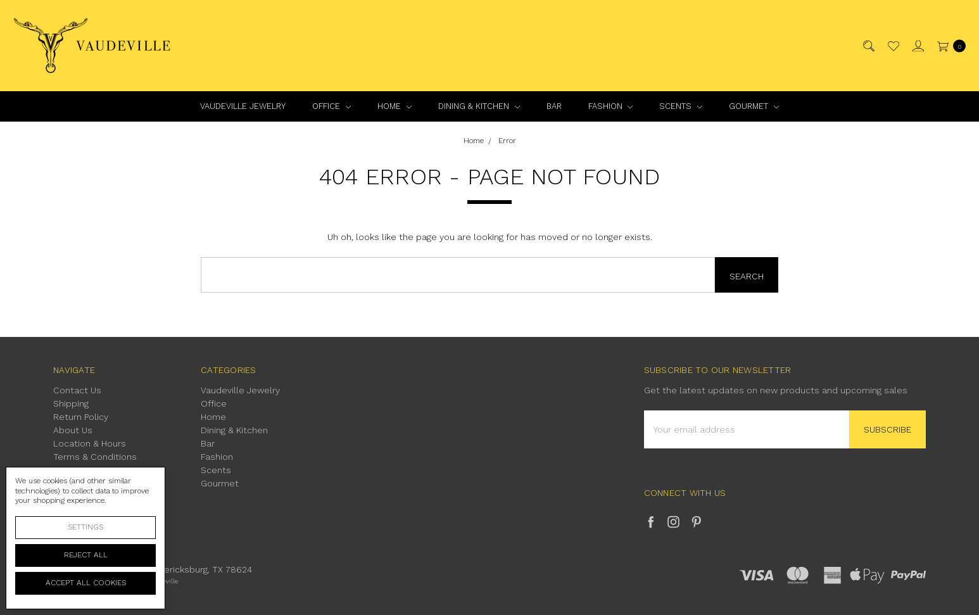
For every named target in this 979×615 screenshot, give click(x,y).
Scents (680, 106)
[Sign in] (917, 45)
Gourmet (754, 106)
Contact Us (77, 390)
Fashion (610, 106)
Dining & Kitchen (479, 106)
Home (394, 106)
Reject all (86, 554)
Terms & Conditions (95, 457)
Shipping (71, 403)
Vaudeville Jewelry (243, 106)
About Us (72, 430)
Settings (85, 527)
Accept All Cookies (86, 582)
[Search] (868, 45)
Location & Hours (89, 443)
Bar (554, 106)
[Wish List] (892, 45)
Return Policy (80, 417)
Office (331, 106)
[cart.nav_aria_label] (948, 45)
